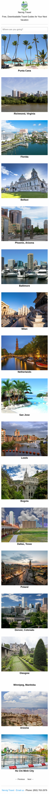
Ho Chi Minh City (24, 771)
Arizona (24, 728)
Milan (24, 329)
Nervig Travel (8, 790)
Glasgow (24, 673)
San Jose (24, 415)
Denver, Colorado (24, 630)
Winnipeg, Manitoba (24, 685)
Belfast (24, 199)
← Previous (20, 779)
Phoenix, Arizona (24, 242)
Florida (24, 157)
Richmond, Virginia (24, 113)
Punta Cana (24, 70)
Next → (30, 779)
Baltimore (24, 285)
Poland (24, 587)
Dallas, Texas (24, 544)
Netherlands (24, 372)
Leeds (24, 458)
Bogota (25, 501)
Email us (20, 790)
